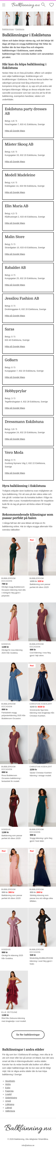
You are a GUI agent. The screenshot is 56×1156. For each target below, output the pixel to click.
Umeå (8, 1101)
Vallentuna (10, 1111)
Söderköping (11, 1097)
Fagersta (9, 1091)
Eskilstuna (20, 29)
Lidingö (8, 1107)
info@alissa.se (28, 1145)
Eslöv (7, 1088)
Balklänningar (8, 29)
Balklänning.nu (25, 5)
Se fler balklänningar (28, 1034)
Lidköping (9, 1104)
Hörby (8, 1084)
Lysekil (8, 1094)
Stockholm (10, 1081)
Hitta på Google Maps (15, 131)
